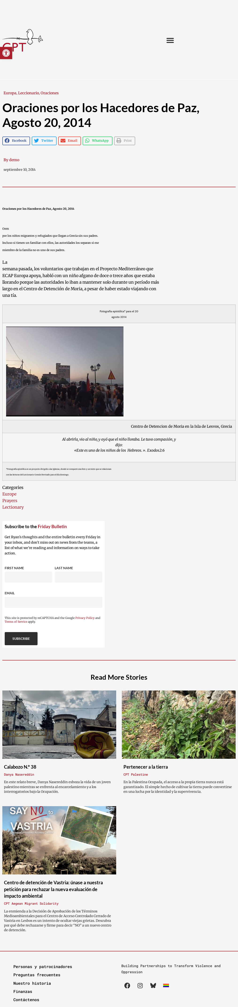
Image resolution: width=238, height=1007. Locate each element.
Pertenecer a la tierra (145, 767)
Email (10, 593)
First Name (14, 568)
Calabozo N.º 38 (20, 767)
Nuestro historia (32, 983)
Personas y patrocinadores (42, 966)
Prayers (9, 500)
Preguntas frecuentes (36, 974)
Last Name (64, 568)
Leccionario (28, 93)
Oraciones (50, 93)
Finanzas (22, 991)
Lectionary (13, 507)
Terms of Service (16, 621)
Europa (10, 93)
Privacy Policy (85, 618)
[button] (6, 53)
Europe (9, 494)
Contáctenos (26, 999)
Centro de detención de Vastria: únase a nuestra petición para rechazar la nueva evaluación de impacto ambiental (53, 889)
